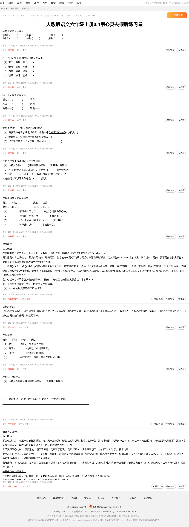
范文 (53, 3)
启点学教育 (58, 498)
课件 (36, 3)
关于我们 (116, 498)
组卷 (11, 3)
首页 (2, 3)
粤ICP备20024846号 (76, 507)
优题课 (74, 498)
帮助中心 (41, 498)
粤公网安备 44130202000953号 (105, 507)
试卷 (19, 3)
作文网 (101, 498)
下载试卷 (177, 15)
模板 (61, 3)
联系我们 (132, 498)
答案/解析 (170, 50)
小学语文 (15, 8)
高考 (78, 3)
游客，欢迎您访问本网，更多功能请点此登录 (167, 3)
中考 (70, 3)
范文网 (87, 498)
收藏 (181, 50)
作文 (44, 3)
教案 (28, 3)
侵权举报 (147, 498)
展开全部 (158, 299)
